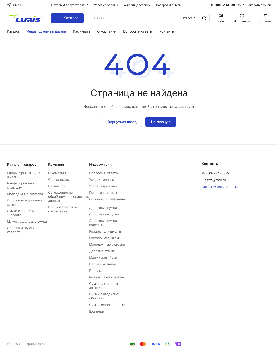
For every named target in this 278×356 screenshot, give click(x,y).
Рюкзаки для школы (105, 231)
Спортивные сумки (104, 214)
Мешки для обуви (103, 257)
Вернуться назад (122, 122)
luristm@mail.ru (214, 180)
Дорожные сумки (103, 208)
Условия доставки (103, 186)
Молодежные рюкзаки (107, 244)
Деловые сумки (101, 251)
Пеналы (95, 271)
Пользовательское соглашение (63, 209)
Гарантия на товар (103, 193)
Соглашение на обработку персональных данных (68, 196)
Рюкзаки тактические (106, 277)
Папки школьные (102, 264)
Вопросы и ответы (103, 173)
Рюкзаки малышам (104, 238)
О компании (57, 173)
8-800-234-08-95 (226, 5)
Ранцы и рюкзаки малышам (20, 185)
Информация (100, 164)
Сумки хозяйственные (107, 305)
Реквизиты (56, 186)
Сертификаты (59, 179)
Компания (56, 164)
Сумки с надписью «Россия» (104, 296)
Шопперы (96, 311)
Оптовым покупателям (107, 199)
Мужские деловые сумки (27, 221)
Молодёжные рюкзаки (25, 194)
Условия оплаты (101, 179)
